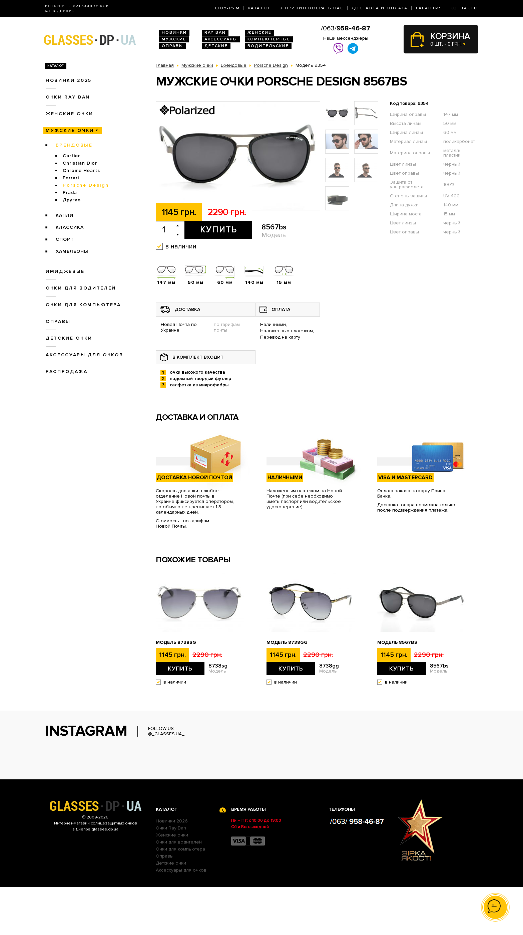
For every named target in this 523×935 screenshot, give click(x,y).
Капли (64, 215)
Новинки (174, 32)
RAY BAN (215, 32)
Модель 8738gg (287, 642)
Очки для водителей (81, 288)
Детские (216, 45)
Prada (70, 192)
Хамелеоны (72, 251)
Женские (259, 32)
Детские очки (69, 338)
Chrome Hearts (81, 170)
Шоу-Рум (227, 8)
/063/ (345, 28)
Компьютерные (268, 39)
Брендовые (74, 145)
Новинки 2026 (172, 869)
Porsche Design (86, 185)
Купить (218, 230)
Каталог (260, 8)
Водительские (268, 45)
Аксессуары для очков (84, 355)
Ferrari (71, 178)
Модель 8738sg (176, 642)
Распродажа (67, 371)
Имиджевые (65, 271)
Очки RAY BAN (68, 97)
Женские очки (69, 114)
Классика (70, 227)
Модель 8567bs (397, 642)
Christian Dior (80, 163)
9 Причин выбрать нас (312, 8)
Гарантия (429, 8)
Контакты (464, 8)
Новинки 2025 (69, 80)
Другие (72, 200)
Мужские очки (70, 130)
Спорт (65, 239)
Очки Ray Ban (171, 876)
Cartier (71, 156)
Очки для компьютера (83, 305)
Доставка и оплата (380, 8)
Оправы (172, 45)
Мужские (174, 39)
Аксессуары (220, 39)
